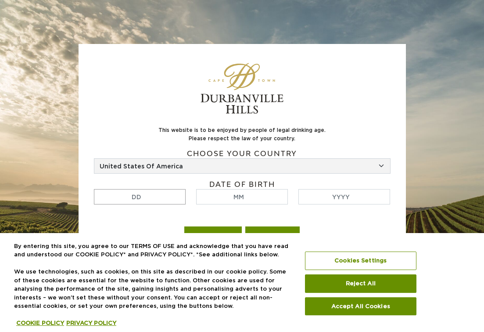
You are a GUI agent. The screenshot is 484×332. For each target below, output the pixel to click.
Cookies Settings (360, 261)
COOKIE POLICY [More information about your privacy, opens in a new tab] (40, 323)
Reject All (361, 284)
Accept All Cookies (360, 306)
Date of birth (242, 184)
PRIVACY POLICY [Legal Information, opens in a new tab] (91, 323)
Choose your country (242, 154)
